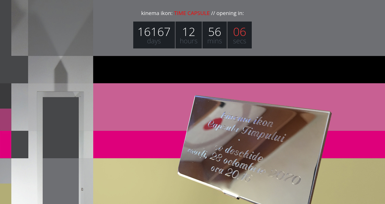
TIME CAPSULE (192, 12)
